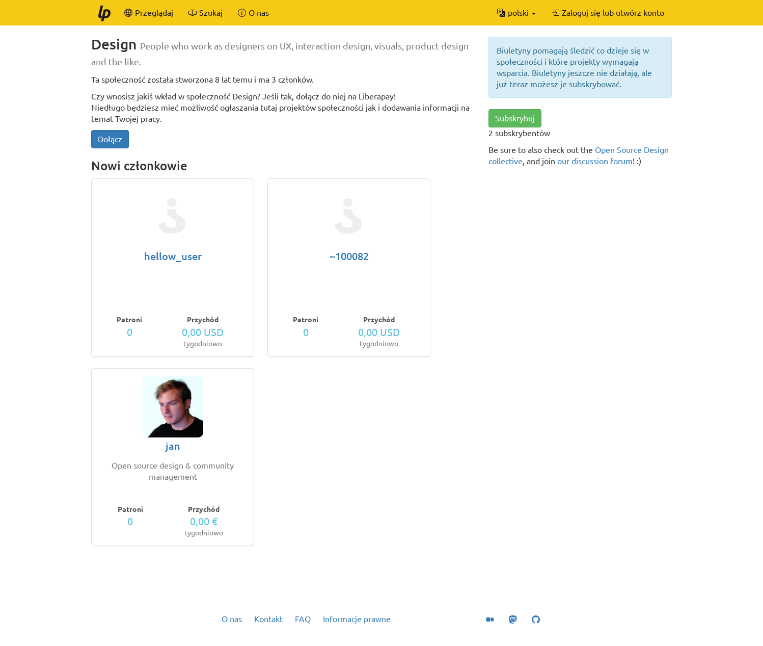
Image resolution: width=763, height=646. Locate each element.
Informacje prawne (357, 619)
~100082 (349, 256)
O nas (232, 619)
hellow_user (173, 256)
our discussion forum (595, 161)
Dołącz (110, 139)
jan (173, 446)
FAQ (303, 619)
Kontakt (268, 619)
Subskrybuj (515, 118)
